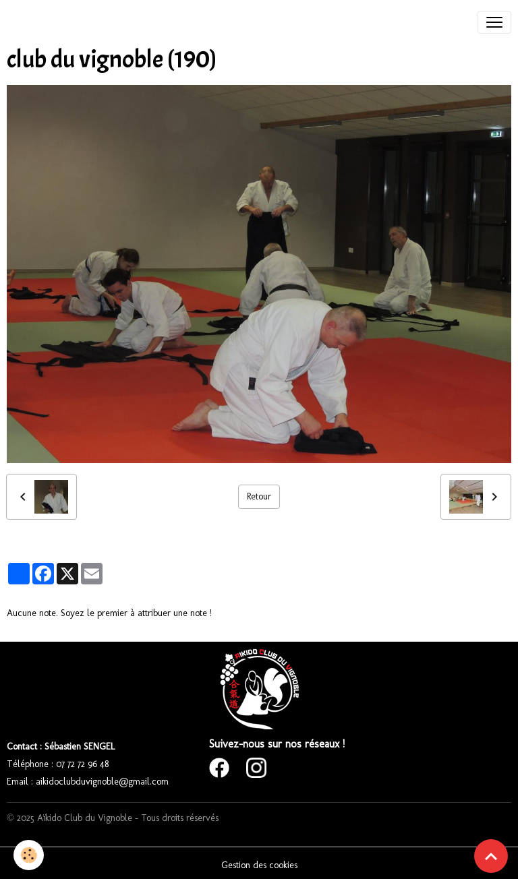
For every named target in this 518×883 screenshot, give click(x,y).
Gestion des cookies (259, 865)
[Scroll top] (491, 856)
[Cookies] (28, 855)
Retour (259, 496)
